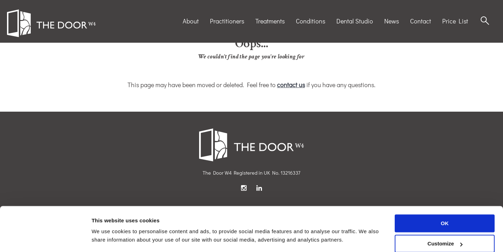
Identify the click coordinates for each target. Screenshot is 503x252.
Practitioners (227, 21)
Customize (445, 223)
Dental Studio (354, 21)
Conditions (310, 21)
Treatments (270, 21)
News (391, 21)
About (191, 21)
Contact (420, 21)
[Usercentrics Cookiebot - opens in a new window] (45, 238)
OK (445, 202)
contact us (291, 84)
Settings (102, 238)
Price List (455, 21)
